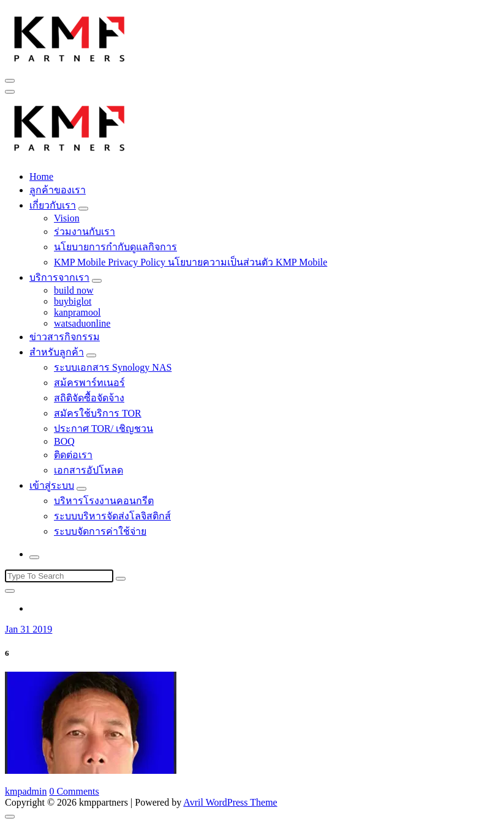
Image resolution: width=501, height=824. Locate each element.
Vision (67, 218)
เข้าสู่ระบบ (51, 485)
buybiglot (72, 301)
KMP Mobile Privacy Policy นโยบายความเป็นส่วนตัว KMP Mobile (190, 262)
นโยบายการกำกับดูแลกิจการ (115, 247)
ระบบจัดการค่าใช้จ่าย (100, 531)
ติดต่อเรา (73, 455)
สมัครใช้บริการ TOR (97, 413)
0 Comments (74, 791)
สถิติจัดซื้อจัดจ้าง (89, 398)
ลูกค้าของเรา (57, 190)
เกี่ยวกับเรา (52, 205)
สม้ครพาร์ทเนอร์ (89, 382)
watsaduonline (82, 323)
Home (41, 176)
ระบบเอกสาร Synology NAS (112, 367)
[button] (70, 37)
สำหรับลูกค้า (56, 352)
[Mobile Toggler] (83, 208)
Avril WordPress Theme (230, 802)
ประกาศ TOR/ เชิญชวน (103, 428)
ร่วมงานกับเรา (84, 231)
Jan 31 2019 (28, 629)
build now (73, 290)
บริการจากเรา (59, 277)
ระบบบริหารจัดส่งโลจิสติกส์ (112, 516)
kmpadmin (26, 791)
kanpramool (77, 312)
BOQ (64, 441)
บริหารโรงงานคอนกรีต (104, 501)
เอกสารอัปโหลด (88, 470)
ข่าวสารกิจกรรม (64, 337)
